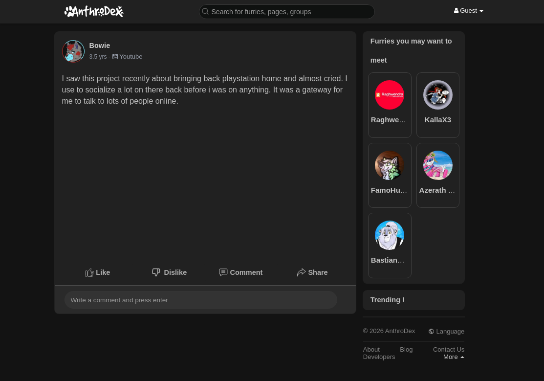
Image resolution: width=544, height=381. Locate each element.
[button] (287, 11)
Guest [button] (469, 10)
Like (97, 272)
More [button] (453, 356)
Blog (406, 349)
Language (446, 331)
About (371, 349)
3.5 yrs (98, 56)
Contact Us (448, 349)
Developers (379, 357)
